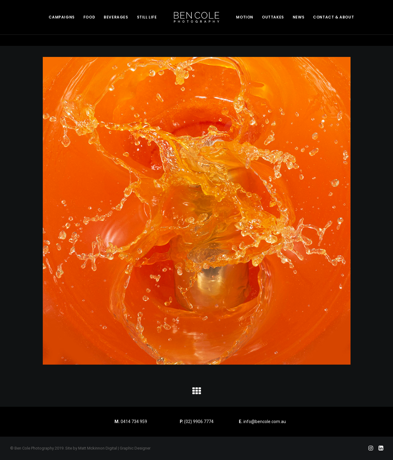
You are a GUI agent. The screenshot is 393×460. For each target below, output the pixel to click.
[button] (196, 393)
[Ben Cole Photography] (196, 17)
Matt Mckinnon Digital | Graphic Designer (114, 448)
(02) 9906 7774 (199, 421)
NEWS (298, 17)
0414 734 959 (134, 421)
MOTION (244, 17)
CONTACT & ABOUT (333, 17)
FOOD (89, 17)
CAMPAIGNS (61, 17)
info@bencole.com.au (262, 421)
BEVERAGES (116, 17)
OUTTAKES (273, 17)
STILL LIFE (147, 17)
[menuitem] (61, 17)
